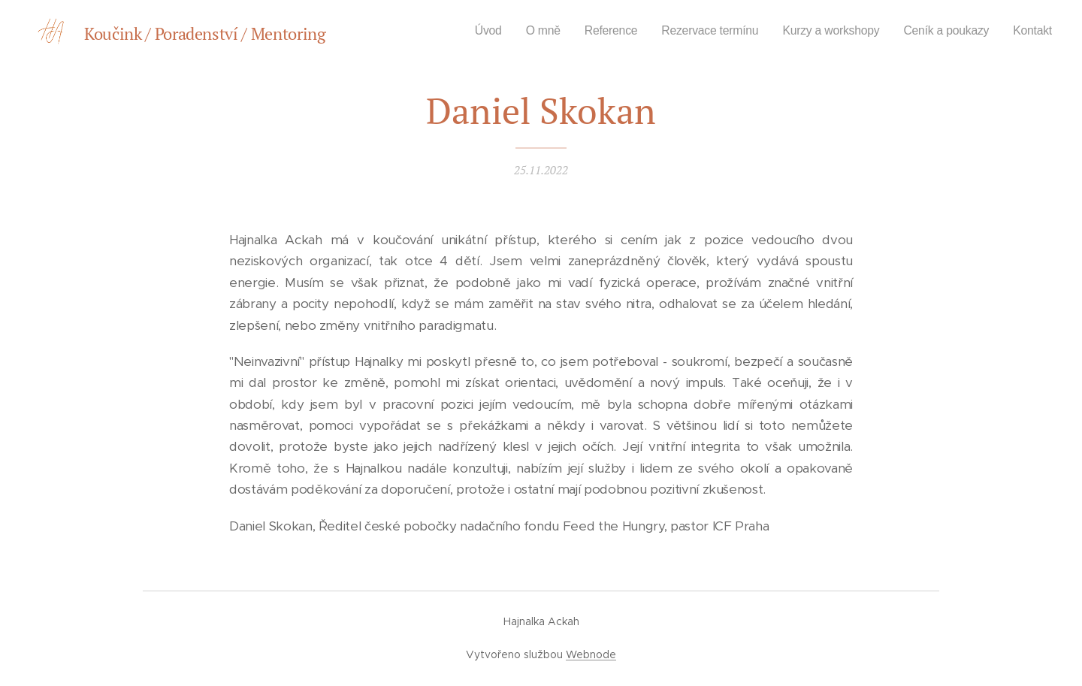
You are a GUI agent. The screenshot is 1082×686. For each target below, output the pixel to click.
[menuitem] (465, 31)
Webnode (591, 654)
